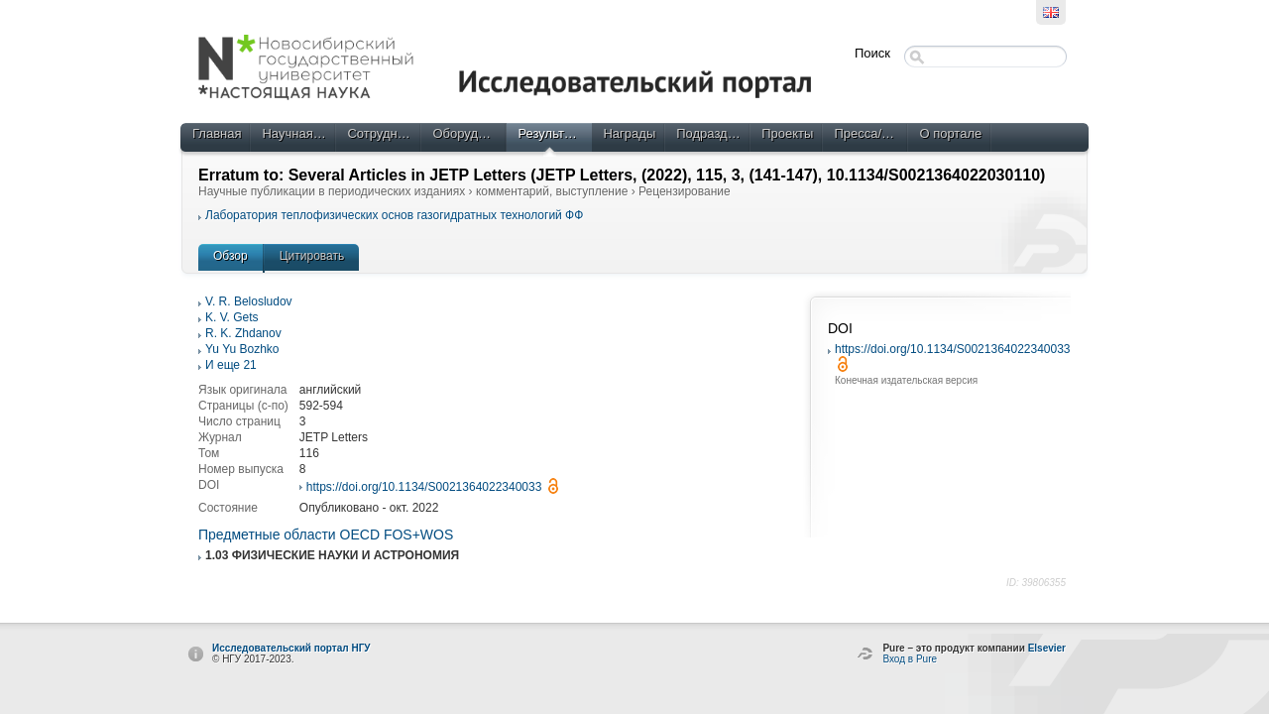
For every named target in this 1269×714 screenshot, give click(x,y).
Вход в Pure (909, 659)
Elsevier (1047, 648)
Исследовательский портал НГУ (291, 648)
